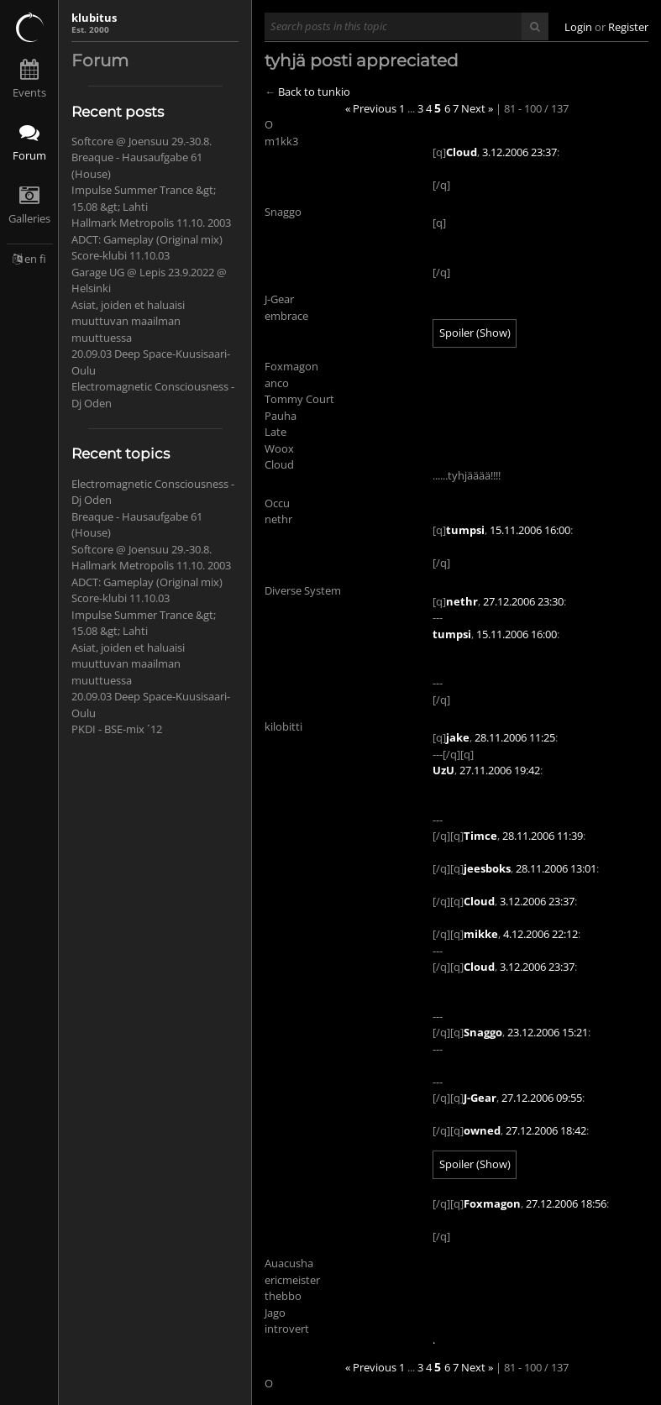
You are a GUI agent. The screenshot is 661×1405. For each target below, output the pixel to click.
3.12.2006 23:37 (519, 152)
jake (458, 737)
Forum (29, 155)
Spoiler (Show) (475, 332)
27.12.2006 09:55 (541, 1097)
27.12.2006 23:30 (523, 601)
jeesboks (487, 868)
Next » (477, 108)
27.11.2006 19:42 (499, 770)
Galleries (29, 218)
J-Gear (480, 1097)
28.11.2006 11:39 (542, 835)
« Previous (370, 108)
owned (482, 1130)
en (30, 258)
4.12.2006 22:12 (540, 933)
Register (628, 26)
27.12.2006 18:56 (566, 1203)
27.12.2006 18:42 (546, 1130)
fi (42, 258)
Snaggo (483, 1032)
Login (578, 26)
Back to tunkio (314, 91)
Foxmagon (492, 1203)
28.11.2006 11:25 (515, 737)
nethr (462, 601)
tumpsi (465, 529)
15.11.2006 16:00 (530, 529)
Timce (480, 835)
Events (29, 92)
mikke (481, 933)
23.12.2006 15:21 (547, 1032)
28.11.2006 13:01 (556, 868)
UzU (443, 770)
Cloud (461, 152)
